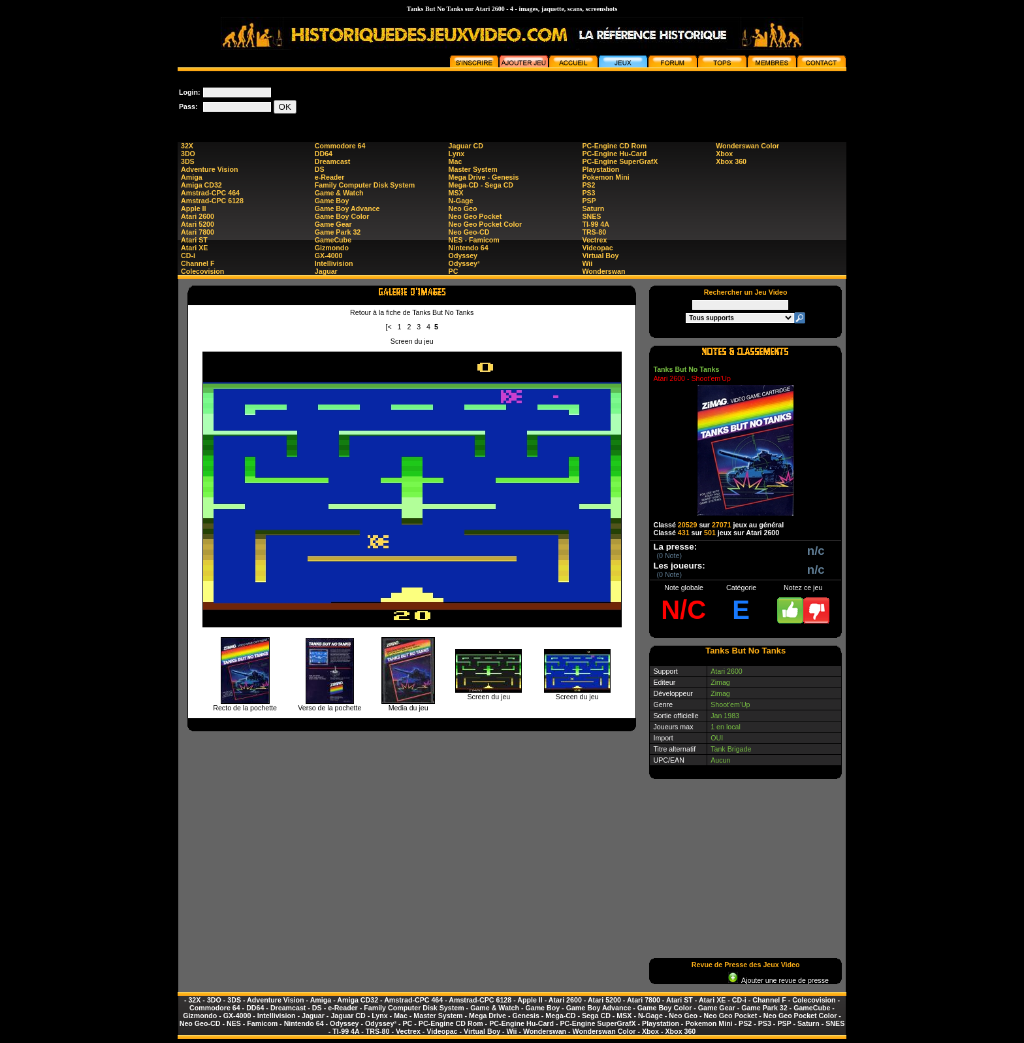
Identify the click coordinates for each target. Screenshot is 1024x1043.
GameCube (333, 240)
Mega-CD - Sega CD (481, 185)
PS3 (588, 193)
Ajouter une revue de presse (778, 980)
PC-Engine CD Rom (614, 146)
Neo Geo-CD (469, 232)
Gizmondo (332, 248)
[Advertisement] (608, 100)
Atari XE (194, 248)
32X (187, 146)
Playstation (600, 169)
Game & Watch (339, 193)
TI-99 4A (595, 224)
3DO (188, 153)
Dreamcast (333, 161)
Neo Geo (463, 208)
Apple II (193, 208)
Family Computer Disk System (365, 185)
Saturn (593, 208)
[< (389, 327)
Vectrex (594, 240)
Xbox (724, 153)
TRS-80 (594, 232)
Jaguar (326, 271)
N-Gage (461, 201)
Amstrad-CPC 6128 (212, 201)
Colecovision (202, 271)
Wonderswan (603, 271)
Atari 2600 (197, 216)
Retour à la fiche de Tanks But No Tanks (411, 312)
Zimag (720, 682)
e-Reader (330, 177)
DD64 (323, 153)
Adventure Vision (209, 169)
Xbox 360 (731, 161)
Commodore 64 (340, 146)
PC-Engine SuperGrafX (620, 161)
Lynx (456, 153)
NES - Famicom (474, 240)
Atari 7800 (197, 232)
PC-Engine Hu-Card (614, 153)
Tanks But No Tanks (686, 369)
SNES (591, 216)
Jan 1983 (725, 716)
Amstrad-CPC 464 (210, 193)
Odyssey (463, 255)
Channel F (198, 263)
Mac (455, 161)
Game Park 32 (338, 232)
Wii (587, 263)
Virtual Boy (600, 255)
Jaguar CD (466, 146)
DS (320, 169)
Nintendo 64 (468, 248)
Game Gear (333, 224)
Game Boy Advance (347, 208)
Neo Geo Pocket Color (485, 224)
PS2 (588, 185)
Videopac (597, 248)
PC (453, 271)
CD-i (188, 255)
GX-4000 (329, 255)
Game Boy (332, 201)
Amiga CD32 (201, 185)
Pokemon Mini (605, 177)
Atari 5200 (197, 224)
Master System (473, 169)
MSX (456, 193)
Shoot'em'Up (730, 704)
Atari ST (194, 240)
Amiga (191, 177)
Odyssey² (464, 263)
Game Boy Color (342, 216)
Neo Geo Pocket (475, 216)
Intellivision (334, 263)
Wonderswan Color (747, 146)
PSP (589, 201)
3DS (188, 161)
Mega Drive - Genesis (484, 177)
